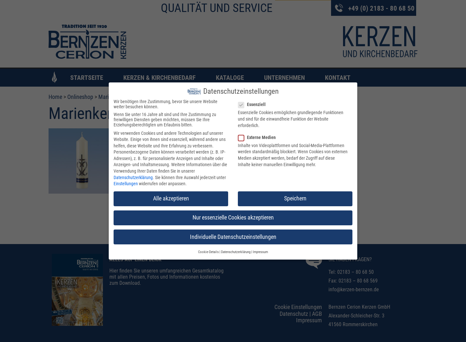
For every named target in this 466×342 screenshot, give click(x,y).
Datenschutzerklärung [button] (235, 252)
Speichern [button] (295, 198)
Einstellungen (126, 183)
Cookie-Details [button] (208, 252)
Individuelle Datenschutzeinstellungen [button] (233, 236)
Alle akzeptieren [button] (171, 198)
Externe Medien (259, 137)
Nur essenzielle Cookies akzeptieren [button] (233, 217)
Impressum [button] (260, 252)
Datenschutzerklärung (133, 177)
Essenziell (254, 104)
